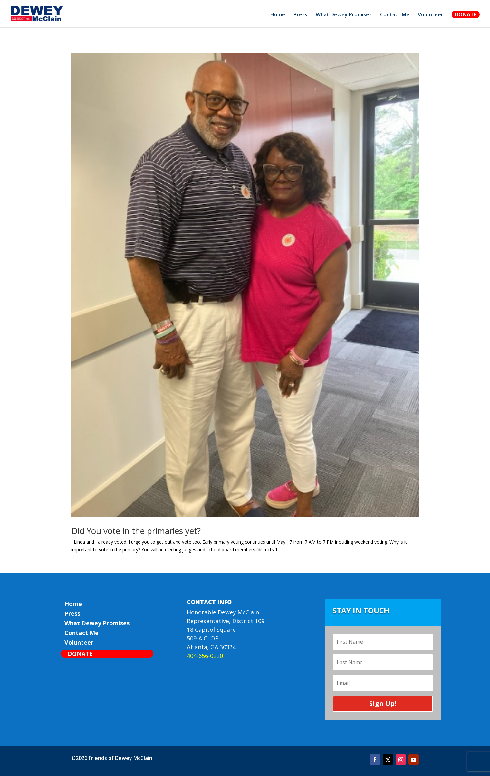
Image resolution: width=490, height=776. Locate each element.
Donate (465, 14)
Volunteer (430, 15)
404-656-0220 (205, 655)
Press (300, 15)
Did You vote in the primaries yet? (136, 531)
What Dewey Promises (344, 15)
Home (277, 15)
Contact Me (394, 15)
